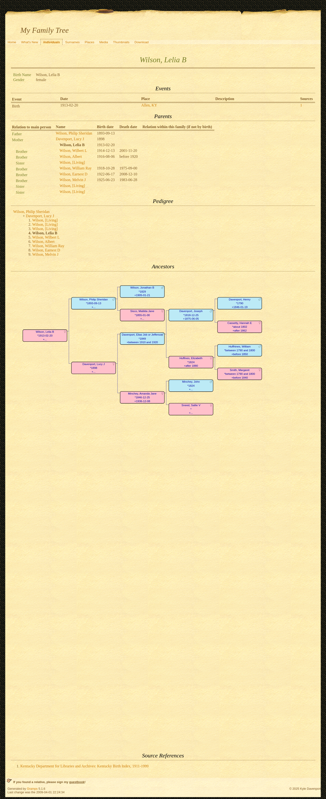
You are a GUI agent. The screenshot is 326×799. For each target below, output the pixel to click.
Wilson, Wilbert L (73, 151)
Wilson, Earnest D (73, 174)
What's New (29, 42)
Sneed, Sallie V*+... (190, 409)
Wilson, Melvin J (72, 180)
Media (103, 42)
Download (141, 42)
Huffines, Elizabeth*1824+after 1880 (191, 361)
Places (89, 42)
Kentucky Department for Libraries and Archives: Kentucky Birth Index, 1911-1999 (84, 766)
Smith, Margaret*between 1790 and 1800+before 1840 (239, 373)
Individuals (51, 42)
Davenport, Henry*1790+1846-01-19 (239, 303)
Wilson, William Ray (75, 168)
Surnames (72, 42)
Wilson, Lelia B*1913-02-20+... (45, 335)
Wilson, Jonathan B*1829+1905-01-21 (142, 291)
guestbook (76, 782)
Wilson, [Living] (72, 162)
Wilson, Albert (70, 156)
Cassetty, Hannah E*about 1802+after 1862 (239, 326)
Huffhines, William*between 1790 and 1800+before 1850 (239, 350)
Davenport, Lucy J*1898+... (93, 367)
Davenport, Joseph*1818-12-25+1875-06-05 (190, 314)
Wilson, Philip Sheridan (74, 133)
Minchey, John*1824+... (191, 385)
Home (12, 42)
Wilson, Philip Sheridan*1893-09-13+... (93, 303)
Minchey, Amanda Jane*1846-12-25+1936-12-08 (142, 397)
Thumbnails (121, 42)
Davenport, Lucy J (70, 139)
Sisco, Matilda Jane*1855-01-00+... (142, 314)
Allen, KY (149, 105)
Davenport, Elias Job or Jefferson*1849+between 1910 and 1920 (142, 338)
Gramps (32, 788)
